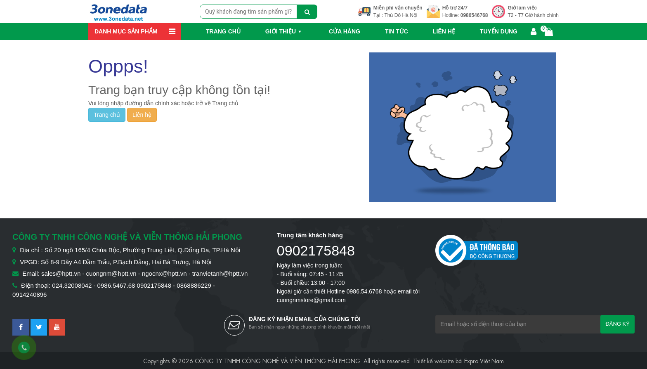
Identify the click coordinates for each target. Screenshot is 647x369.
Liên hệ (444, 31)
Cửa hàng (344, 31)
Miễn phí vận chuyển (398, 8)
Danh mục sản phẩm (125, 31)
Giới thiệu (280, 31)
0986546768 (474, 15)
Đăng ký (617, 324)
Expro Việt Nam (484, 360)
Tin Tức (396, 31)
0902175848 (316, 250)
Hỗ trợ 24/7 (455, 8)
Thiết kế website (433, 360)
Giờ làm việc (522, 8)
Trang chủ (223, 31)
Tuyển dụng (498, 31)
